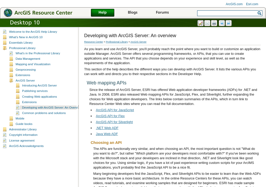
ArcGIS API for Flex (110, 116)
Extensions (23, 75)
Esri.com (252, 4)
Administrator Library (23, 129)
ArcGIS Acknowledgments (26, 146)
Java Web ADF (107, 134)
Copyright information (23, 134)
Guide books (24, 123)
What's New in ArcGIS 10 (26, 37)
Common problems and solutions (44, 113)
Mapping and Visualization (33, 64)
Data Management (28, 58)
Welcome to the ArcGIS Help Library (33, 31)
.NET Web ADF (107, 128)
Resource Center (93, 41)
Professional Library (22, 48)
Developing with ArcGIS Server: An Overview (52, 107)
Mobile (20, 118)
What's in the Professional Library (38, 53)
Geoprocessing (26, 69)
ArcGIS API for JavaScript (115, 110)
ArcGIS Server (25, 80)
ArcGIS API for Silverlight (114, 122)
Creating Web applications (39, 96)
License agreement (22, 140)
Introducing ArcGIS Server (39, 85)
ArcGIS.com (234, 4)
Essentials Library (21, 42)
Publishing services (35, 90)
